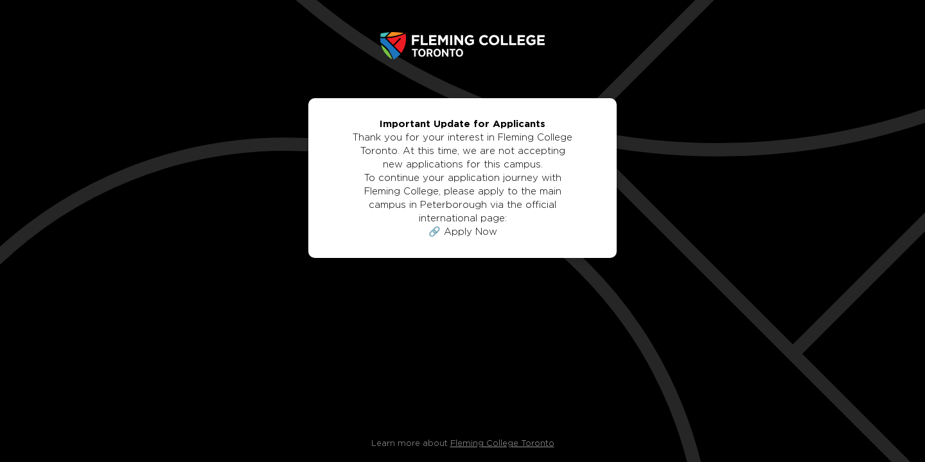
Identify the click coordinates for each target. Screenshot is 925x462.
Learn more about (462, 443)
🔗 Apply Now (462, 232)
